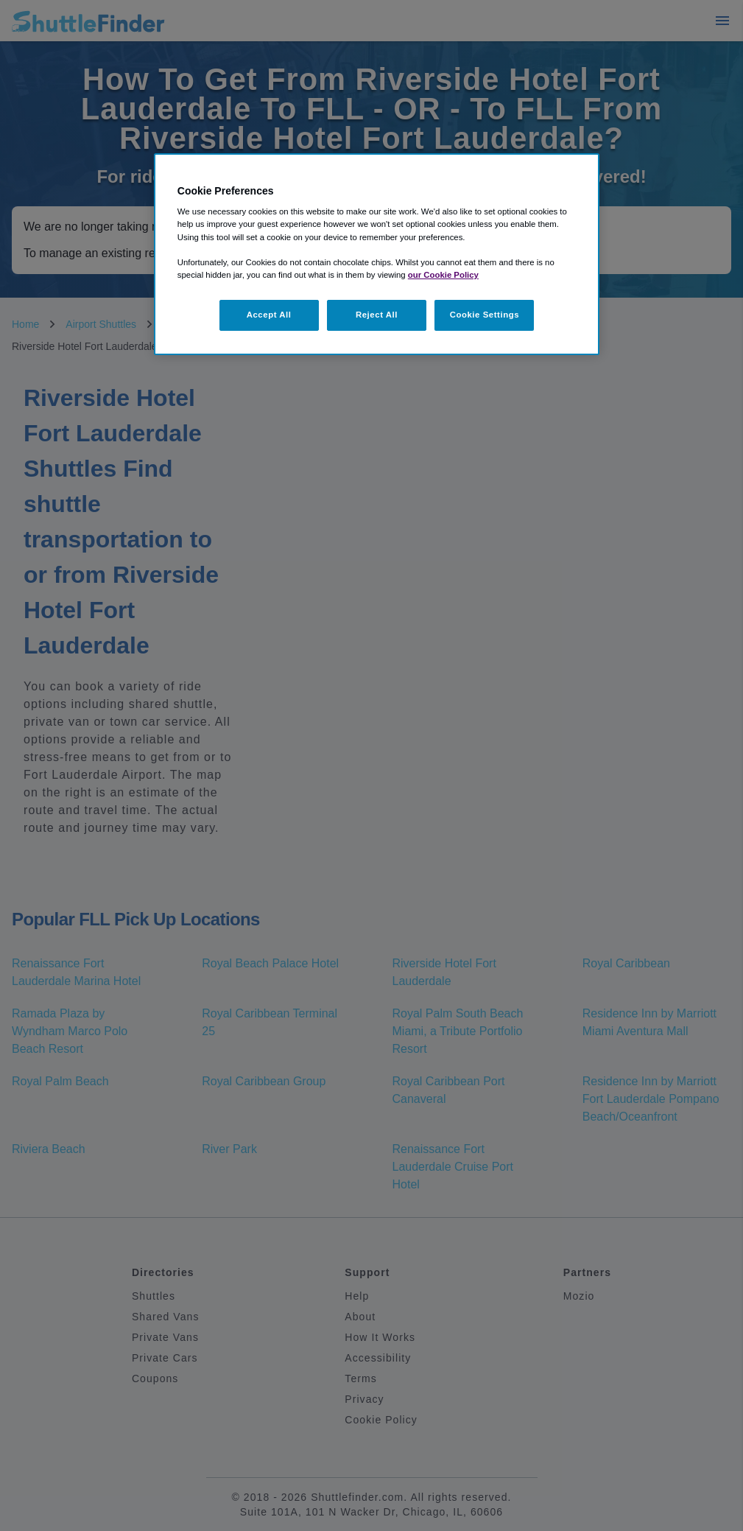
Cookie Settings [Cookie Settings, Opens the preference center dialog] (485, 314)
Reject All (377, 314)
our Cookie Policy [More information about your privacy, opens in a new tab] (443, 274)
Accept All (269, 314)
